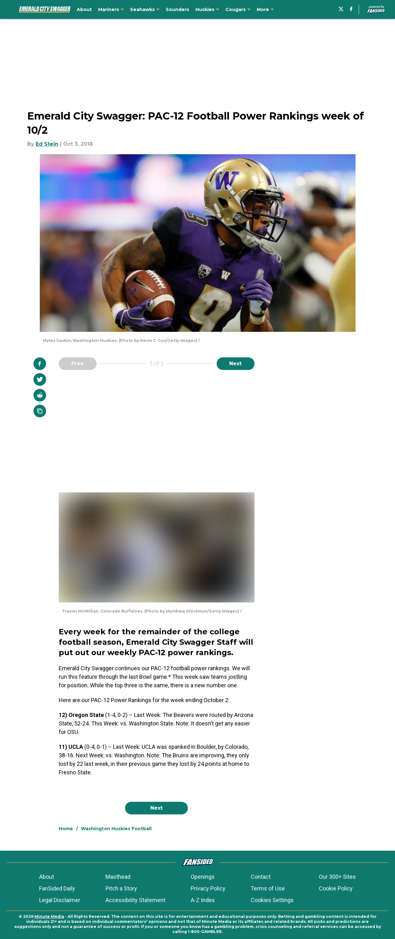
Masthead (117, 876)
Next (235, 364)
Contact (261, 876)
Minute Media (49, 916)
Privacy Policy (208, 888)
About (46, 876)
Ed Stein (47, 144)
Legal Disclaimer (59, 900)
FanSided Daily (57, 888)
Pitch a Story (121, 888)
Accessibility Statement (135, 900)
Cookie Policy (336, 888)
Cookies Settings (272, 900)
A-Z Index (203, 900)
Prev (77, 364)
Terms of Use (268, 888)
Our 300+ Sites (337, 876)
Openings (203, 876)
